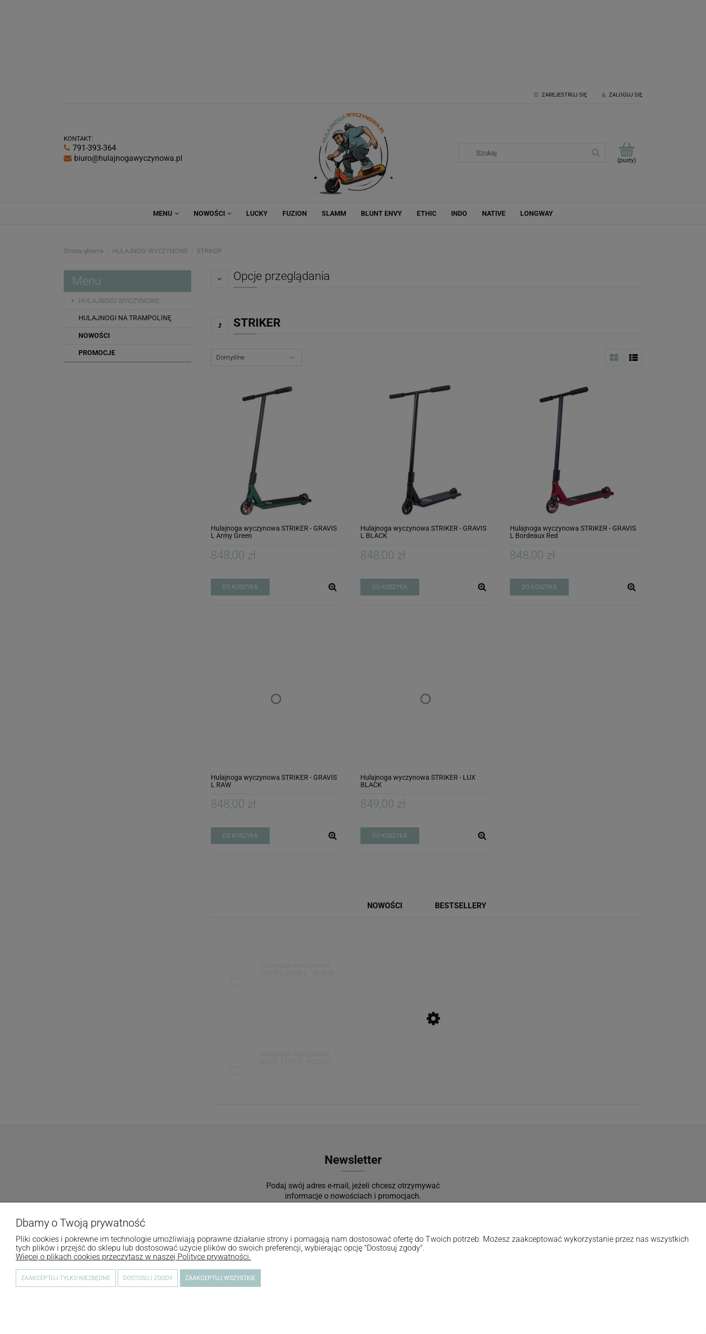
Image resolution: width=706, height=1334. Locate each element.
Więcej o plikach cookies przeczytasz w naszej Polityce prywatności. (133, 1256)
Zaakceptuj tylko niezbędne (65, 1278)
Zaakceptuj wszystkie (220, 1278)
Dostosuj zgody (148, 1278)
